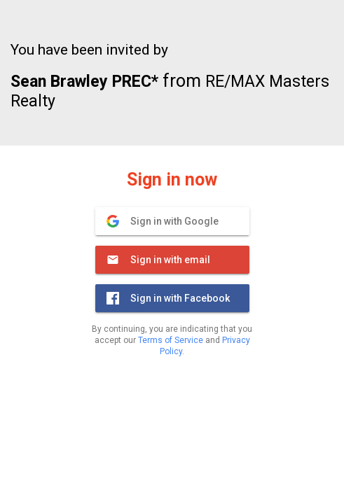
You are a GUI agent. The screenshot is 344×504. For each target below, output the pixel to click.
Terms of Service (170, 340)
